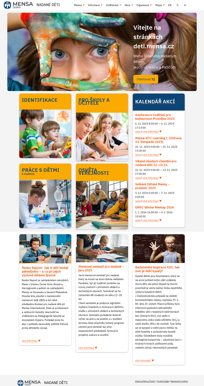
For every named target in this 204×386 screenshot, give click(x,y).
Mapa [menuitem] (158, 5)
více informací (151, 131)
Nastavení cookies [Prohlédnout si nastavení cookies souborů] (179, 381)
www (138, 131)
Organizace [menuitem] (142, 5)
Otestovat (146, 79)
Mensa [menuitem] (78, 5)
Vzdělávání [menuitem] (112, 5)
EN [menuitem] (169, 5)
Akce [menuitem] (127, 5)
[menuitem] (177, 5)
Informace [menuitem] (94, 5)
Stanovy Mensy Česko (145, 381)
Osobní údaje (163, 381)
